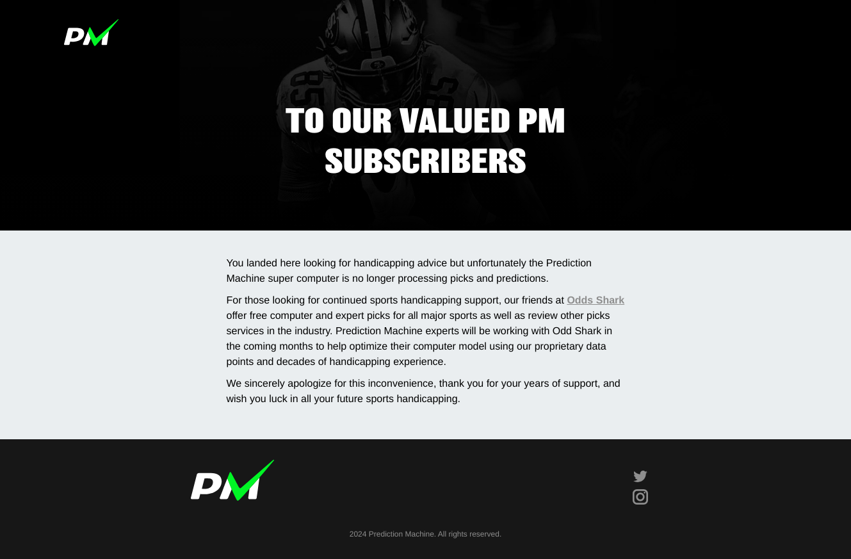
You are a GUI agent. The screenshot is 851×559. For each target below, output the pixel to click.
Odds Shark (595, 300)
